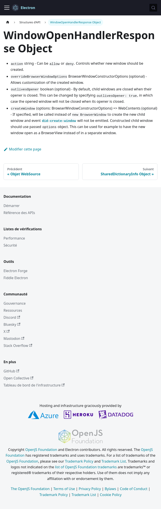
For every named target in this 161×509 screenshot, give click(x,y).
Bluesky (12, 324)
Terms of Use (64, 488)
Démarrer (12, 205)
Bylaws (110, 488)
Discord (12, 317)
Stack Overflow (18, 345)
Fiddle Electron (16, 277)
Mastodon (14, 338)
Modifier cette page (22, 149)
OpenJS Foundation (41, 449)
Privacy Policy (90, 488)
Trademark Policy (79, 461)
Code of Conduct (133, 488)
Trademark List (113, 461)
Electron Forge (15, 270)
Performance (14, 238)
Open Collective (18, 378)
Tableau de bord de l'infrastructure (34, 385)
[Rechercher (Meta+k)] (153, 8)
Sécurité (10, 245)
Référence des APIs (19, 212)
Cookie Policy (111, 494)
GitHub (11, 371)
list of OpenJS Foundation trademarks (86, 467)
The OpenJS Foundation (30, 488)
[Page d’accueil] (8, 22)
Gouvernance (15, 303)
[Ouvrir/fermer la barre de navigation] (7, 7)
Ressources (13, 310)
